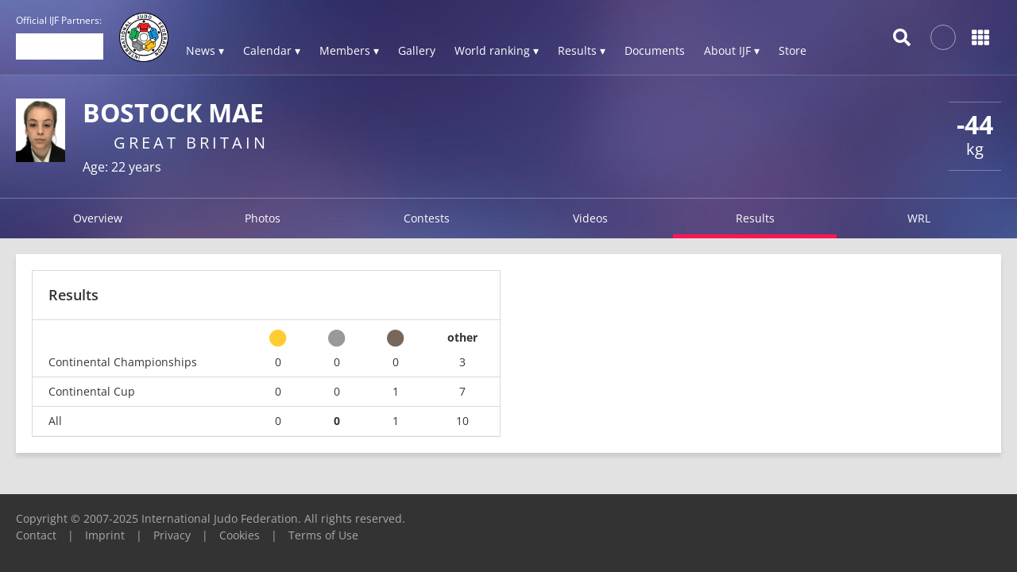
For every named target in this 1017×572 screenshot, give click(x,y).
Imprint (105, 535)
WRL (918, 218)
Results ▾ (581, 50)
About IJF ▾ (732, 50)
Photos (262, 218)
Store (792, 50)
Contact (36, 535)
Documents (655, 50)
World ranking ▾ (496, 50)
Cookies (239, 535)
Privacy (172, 535)
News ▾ (205, 50)
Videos (590, 218)
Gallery (416, 50)
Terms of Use (323, 535)
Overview (97, 218)
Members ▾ (349, 50)
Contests (427, 218)
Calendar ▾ (271, 50)
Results (755, 218)
